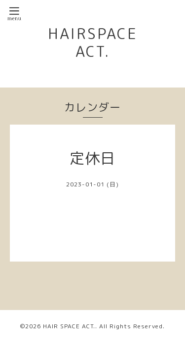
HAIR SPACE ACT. (69, 326)
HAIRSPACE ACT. (93, 42)
